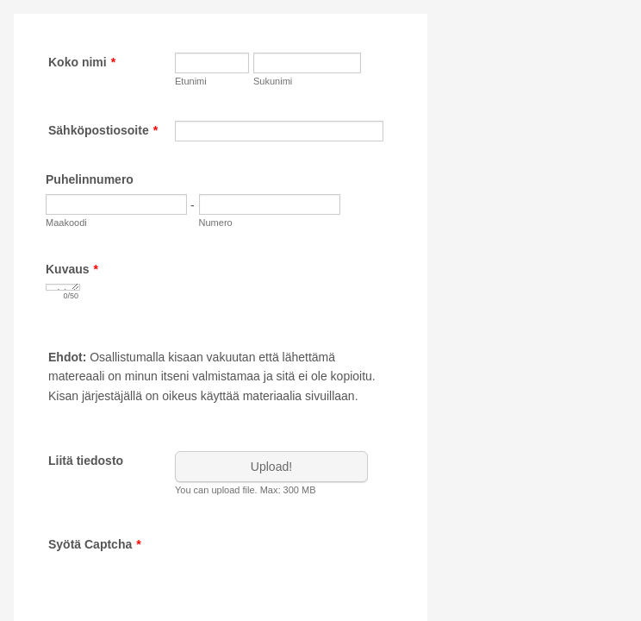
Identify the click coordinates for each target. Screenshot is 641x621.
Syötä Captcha (94, 544)
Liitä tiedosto (85, 460)
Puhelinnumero (90, 179)
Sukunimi (272, 81)
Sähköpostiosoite (103, 130)
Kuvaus (72, 269)
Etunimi (191, 81)
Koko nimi (81, 62)
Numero (216, 222)
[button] (273, 473)
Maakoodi (66, 222)
